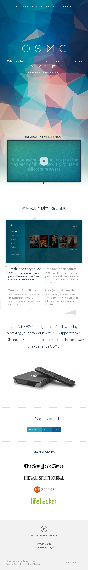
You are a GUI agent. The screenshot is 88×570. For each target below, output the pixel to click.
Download (37, 6)
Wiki (47, 6)
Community (67, 6)
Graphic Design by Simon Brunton (21, 561)
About (26, 6)
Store (55, 6)
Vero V (46, 429)
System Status (44, 543)
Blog (17, 6)
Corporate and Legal (44, 547)
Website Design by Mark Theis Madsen (23, 564)
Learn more (44, 339)
